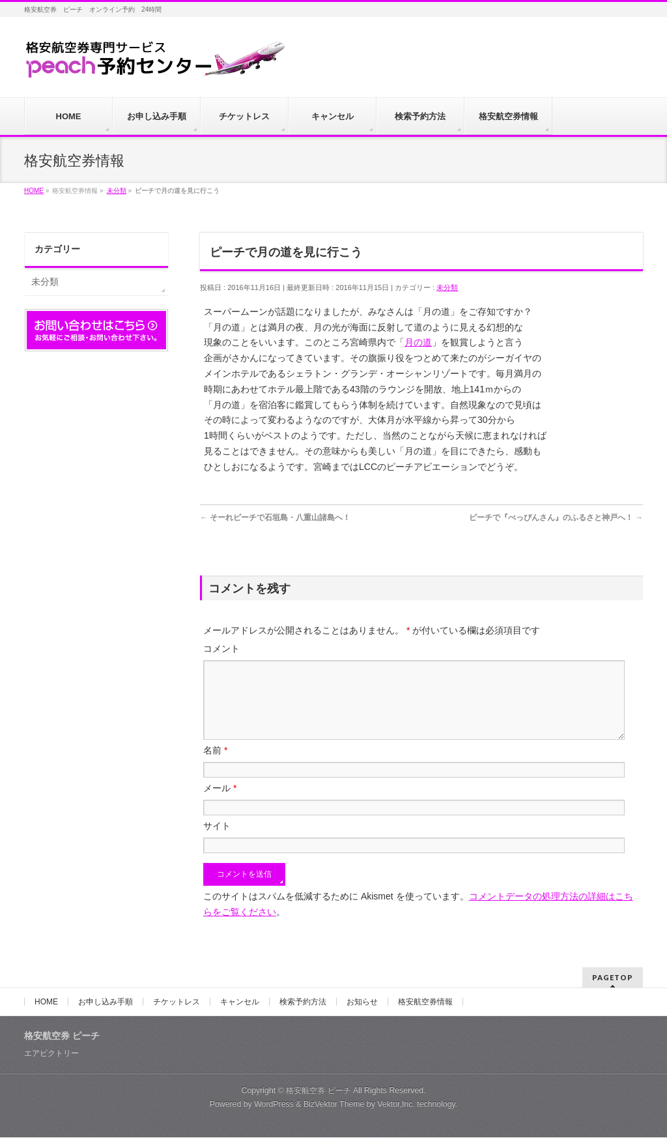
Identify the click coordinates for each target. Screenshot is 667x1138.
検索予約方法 (302, 1002)
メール (219, 803)
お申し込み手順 (105, 1002)
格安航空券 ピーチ (318, 1091)
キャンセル (239, 1002)
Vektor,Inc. (396, 1104)
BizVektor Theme (334, 1104)
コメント (221, 648)
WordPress (274, 1104)
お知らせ (362, 1002)
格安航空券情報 (425, 1002)
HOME (46, 1002)
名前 (215, 766)
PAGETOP (612, 978)
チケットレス (176, 1002)
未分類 (447, 287)
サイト (217, 841)
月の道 (418, 342)
